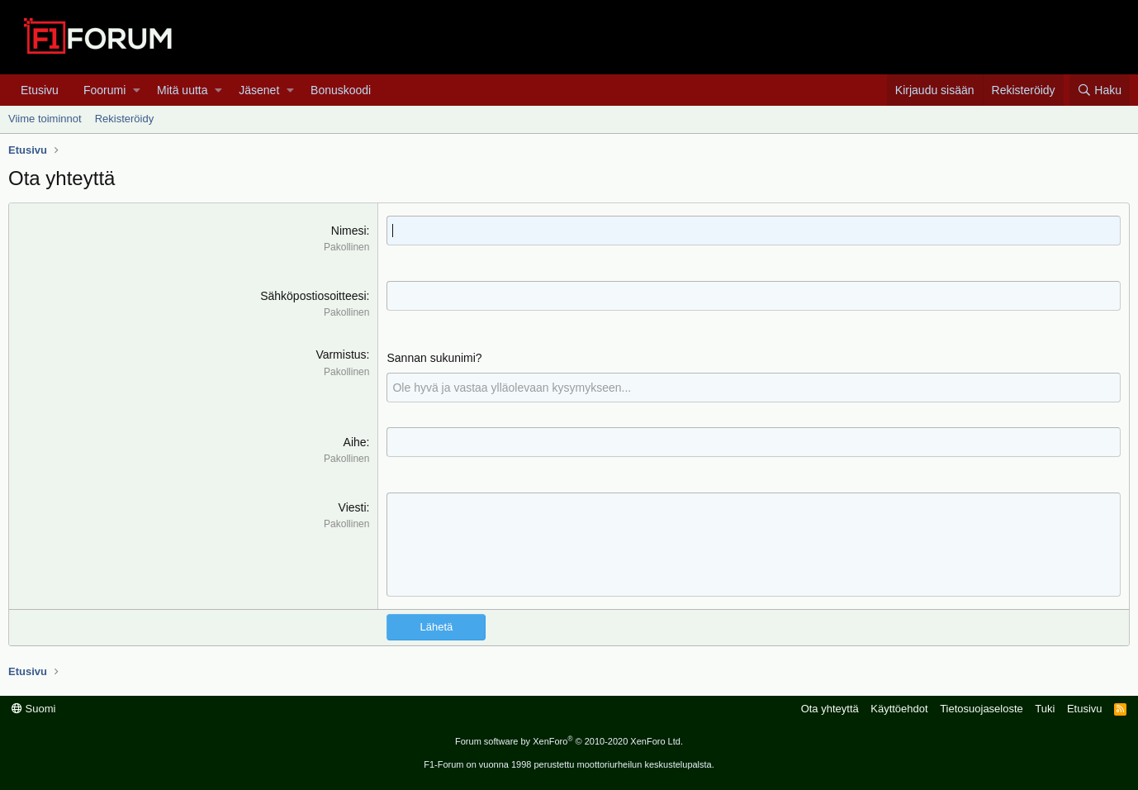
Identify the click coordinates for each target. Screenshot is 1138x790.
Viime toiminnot (45, 118)
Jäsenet (259, 90)
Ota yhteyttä (830, 708)
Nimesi (349, 230)
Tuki (1045, 708)
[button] (137, 90)
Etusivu (40, 90)
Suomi (33, 708)
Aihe (355, 442)
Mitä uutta (182, 90)
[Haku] (1099, 90)
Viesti (353, 507)
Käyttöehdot (898, 708)
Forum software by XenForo (569, 741)
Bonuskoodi (341, 90)
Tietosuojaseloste (981, 708)
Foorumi (104, 90)
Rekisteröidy (124, 118)
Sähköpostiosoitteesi (313, 295)
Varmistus (340, 354)
